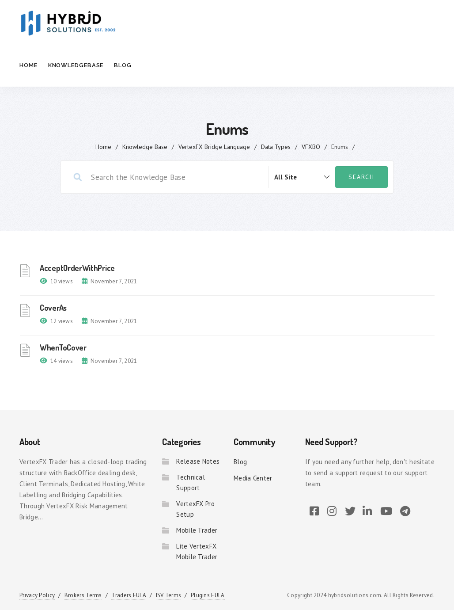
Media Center (253, 478)
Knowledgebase (76, 65)
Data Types (276, 147)
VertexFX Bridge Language (214, 147)
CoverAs (53, 308)
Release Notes (197, 461)
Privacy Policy (37, 595)
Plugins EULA (208, 595)
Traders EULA (128, 595)
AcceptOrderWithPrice (77, 268)
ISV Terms (169, 595)
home (103, 147)
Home (28, 65)
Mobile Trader (196, 530)
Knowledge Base (144, 147)
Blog (123, 65)
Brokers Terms (83, 595)
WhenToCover (63, 347)
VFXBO (311, 147)
